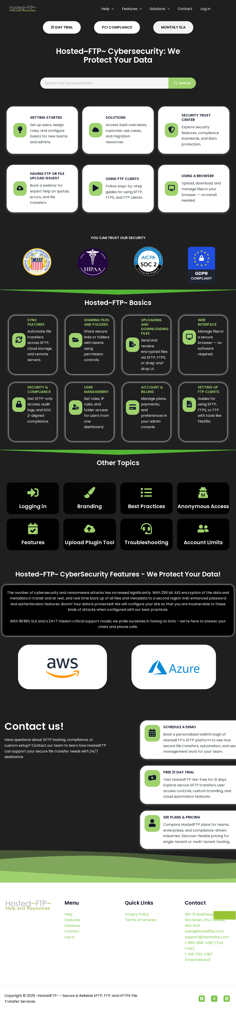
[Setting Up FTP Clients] (189, 404)
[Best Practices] (146, 493)
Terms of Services (140, 919)
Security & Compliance (39, 389)
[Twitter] (214, 999)
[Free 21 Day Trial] (222, 778)
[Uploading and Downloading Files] (132, 344)
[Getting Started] (20, 130)
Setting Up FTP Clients (208, 389)
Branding (89, 506)
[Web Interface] (189, 337)
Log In (205, 8)
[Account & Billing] (132, 407)
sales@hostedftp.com (204, 931)
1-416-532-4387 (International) (199, 957)
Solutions (160, 9)
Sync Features (35, 322)
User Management (96, 389)
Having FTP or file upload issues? (47, 176)
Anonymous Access (203, 506)
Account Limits (203, 542)
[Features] (32, 529)
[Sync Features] (19, 340)
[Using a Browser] (171, 188)
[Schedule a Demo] (222, 733)
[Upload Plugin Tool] (89, 529)
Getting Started (46, 117)
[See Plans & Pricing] (222, 823)
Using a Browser (198, 175)
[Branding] (89, 493)
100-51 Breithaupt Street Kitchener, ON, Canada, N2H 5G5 (206, 920)
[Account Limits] (203, 529)
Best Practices (146, 506)
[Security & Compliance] (19, 404)
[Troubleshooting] (146, 529)
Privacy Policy (137, 914)
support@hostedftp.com (207, 937)
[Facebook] (202, 999)
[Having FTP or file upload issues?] (20, 188)
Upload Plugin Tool (89, 542)
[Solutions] (95, 130)
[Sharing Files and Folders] (75, 340)
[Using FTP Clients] (95, 188)
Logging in (32, 506)
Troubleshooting (146, 542)
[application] (111, 9)
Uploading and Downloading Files (155, 326)
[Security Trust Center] (171, 130)
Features (132, 9)
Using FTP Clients (122, 178)
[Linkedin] (227, 999)
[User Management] (75, 407)
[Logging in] (32, 493)
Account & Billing (152, 389)
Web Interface (207, 322)
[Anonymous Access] (203, 493)
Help (107, 9)
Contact (185, 8)
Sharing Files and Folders (96, 322)
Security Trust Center (196, 117)
